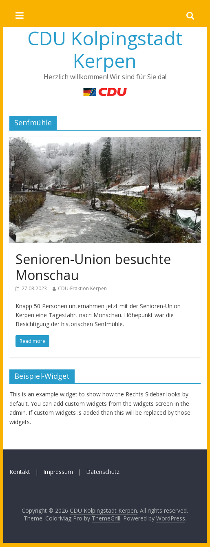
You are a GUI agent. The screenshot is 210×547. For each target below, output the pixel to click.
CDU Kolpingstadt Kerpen (105, 49)
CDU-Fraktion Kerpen (82, 288)
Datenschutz (102, 472)
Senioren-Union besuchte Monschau (93, 266)
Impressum (58, 472)
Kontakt (19, 472)
